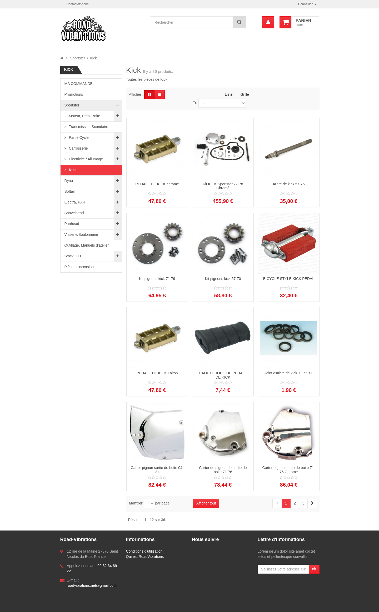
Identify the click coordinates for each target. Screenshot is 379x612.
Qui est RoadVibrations (145, 556)
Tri (195, 103)
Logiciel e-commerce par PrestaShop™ (96, 605)
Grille (244, 94)
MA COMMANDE (78, 83)
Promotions (73, 94)
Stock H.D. (73, 256)
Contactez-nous (78, 4)
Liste (229, 94)
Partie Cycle (78, 137)
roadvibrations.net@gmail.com (92, 585)
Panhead (71, 224)
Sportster (71, 105)
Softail (69, 191)
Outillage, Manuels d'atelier (86, 245)
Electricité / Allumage (85, 159)
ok (314, 569)
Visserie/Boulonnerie (81, 234)
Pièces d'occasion (79, 267)
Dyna (68, 180)
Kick (72, 170)
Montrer (136, 503)
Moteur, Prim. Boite (84, 116)
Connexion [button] (307, 4)
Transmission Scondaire (88, 127)
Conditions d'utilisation (144, 551)
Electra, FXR (74, 202)
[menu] (268, 22)
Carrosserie (78, 148)
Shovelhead (74, 213)
